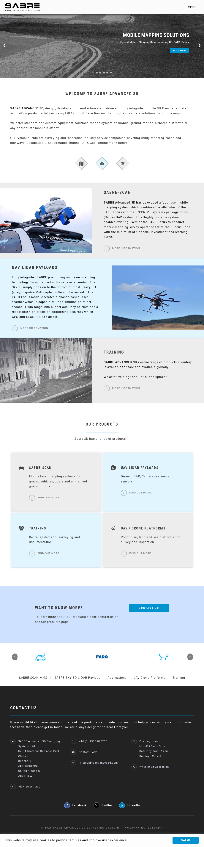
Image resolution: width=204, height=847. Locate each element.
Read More (180, 50)
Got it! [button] (185, 840)
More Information (126, 248)
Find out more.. (49, 497)
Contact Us (149, 608)
